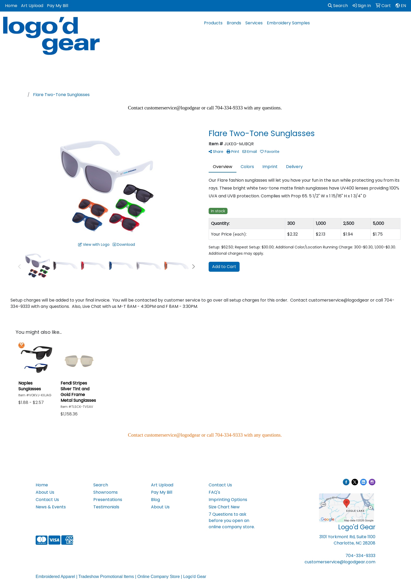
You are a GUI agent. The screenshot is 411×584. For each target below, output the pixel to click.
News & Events (51, 507)
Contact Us (47, 500)
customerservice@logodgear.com (340, 562)
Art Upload (32, 6)
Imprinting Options (228, 500)
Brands (234, 23)
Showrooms (105, 492)
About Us (45, 492)
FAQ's (214, 492)
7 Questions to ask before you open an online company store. (232, 520)
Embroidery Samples (288, 23)
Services (254, 23)
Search (338, 6)
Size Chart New (224, 507)
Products (213, 23)
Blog (155, 500)
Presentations (107, 500)
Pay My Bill (57, 6)
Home (11, 6)
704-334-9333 (360, 556)
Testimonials (106, 507)
